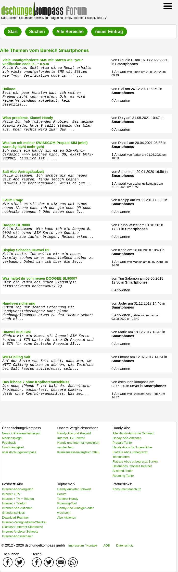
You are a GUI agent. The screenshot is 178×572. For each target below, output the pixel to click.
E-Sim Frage (12, 200)
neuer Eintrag (109, 31)
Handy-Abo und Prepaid (74, 433)
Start (13, 31)
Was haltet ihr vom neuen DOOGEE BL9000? (39, 278)
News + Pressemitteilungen (21, 433)
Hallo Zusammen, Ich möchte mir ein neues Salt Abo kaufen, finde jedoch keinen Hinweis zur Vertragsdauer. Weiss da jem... (46, 179)
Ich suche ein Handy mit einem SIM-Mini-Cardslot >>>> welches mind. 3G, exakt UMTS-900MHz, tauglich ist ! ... (47, 154)
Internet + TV (11, 494)
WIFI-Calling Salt (16, 357)
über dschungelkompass (19, 452)
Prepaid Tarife (122, 442)
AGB (106, 545)
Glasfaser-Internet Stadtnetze (22, 527)
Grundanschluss (13, 512)
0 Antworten (121, 101)
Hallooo (8, 89)
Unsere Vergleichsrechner (77, 428)
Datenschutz (125, 545)
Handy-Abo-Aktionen (127, 438)
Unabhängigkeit (13, 447)
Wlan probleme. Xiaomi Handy (27, 118)
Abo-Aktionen (66, 517)
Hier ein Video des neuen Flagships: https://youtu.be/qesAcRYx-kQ (39, 284)
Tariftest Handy (67, 498)
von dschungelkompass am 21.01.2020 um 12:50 (137, 185)
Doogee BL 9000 (16, 225)
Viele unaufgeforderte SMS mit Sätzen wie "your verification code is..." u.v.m (42, 62)
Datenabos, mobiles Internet (132, 466)
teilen (37, 554)
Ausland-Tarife (123, 471)
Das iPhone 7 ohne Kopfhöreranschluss (35, 382)
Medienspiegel (12, 438)
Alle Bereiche (70, 31)
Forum (61, 494)
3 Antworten (121, 315)
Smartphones (126, 64)
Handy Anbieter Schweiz (74, 489)
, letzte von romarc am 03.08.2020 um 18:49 (136, 317)
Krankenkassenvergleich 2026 (78, 452)
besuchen (11, 554)
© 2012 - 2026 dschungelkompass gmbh (33, 545)
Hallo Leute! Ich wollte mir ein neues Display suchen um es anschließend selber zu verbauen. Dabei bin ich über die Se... (47, 258)
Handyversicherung (18, 303)
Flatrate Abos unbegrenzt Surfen (135, 461)
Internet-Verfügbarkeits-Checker (24, 522)
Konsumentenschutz (127, 489)
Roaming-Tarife (123, 475)
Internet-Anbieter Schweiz (20, 531)
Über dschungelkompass (21, 428)
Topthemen (66, 484)
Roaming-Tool (67, 503)
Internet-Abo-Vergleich (17, 489)
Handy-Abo (121, 428)
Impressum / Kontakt (82, 545)
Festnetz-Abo (12, 484)
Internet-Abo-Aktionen (17, 508)
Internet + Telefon (14, 503)
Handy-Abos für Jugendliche (132, 447)
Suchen (37, 31)
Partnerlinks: (122, 484)
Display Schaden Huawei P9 (25, 250)
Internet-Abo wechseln (17, 536)
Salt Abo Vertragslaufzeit (23, 172)
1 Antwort (119, 72)
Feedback (9, 442)
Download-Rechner (15, 517)
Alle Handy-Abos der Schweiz (133, 433)
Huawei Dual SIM (16, 332)
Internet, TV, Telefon (71, 438)
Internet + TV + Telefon (18, 498)
